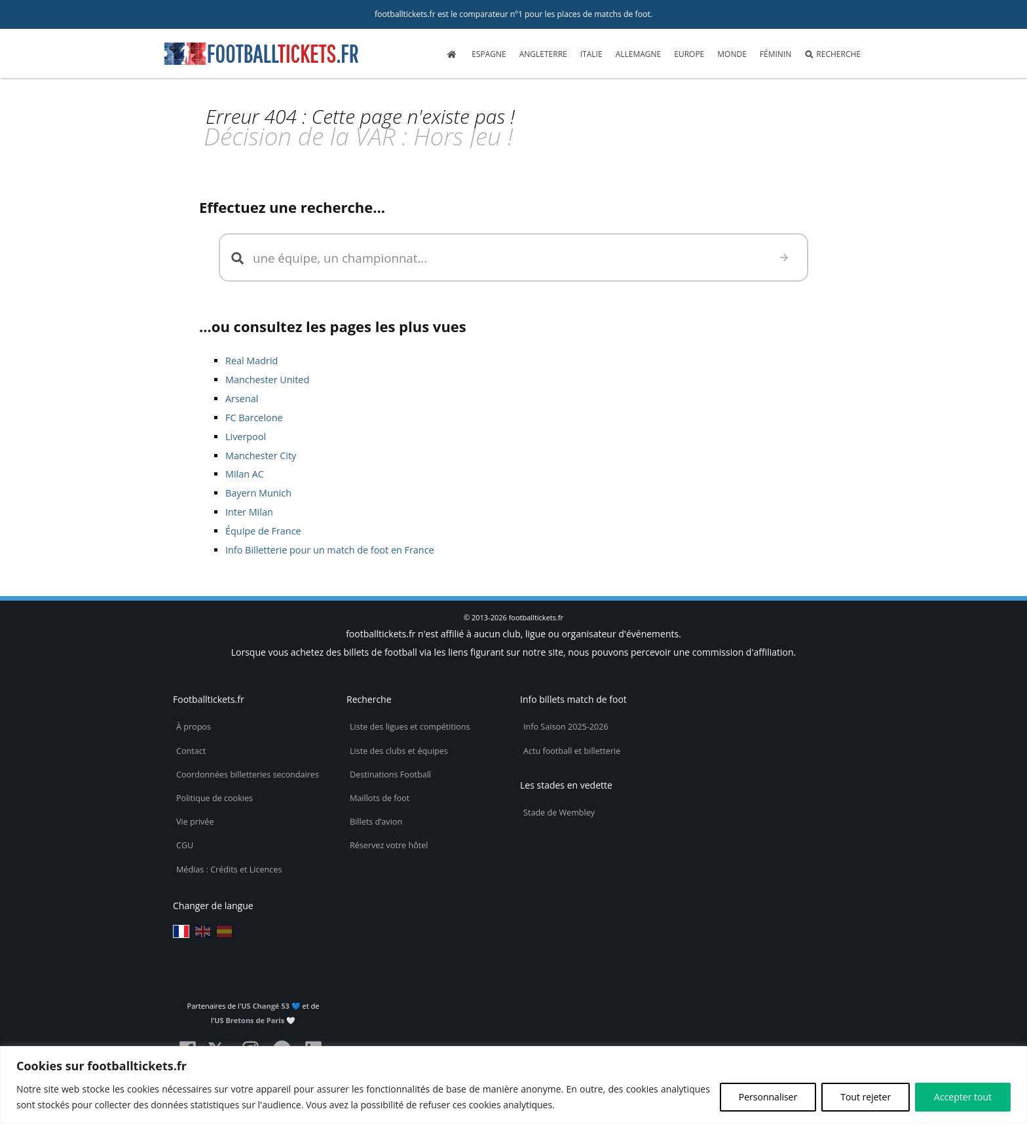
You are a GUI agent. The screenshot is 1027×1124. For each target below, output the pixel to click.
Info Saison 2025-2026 (565, 726)
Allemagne (639, 54)
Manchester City (260, 455)
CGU (184, 845)
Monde (732, 54)
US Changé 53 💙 (270, 1006)
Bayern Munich (258, 493)
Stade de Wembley (559, 812)
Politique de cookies (214, 798)
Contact (191, 751)
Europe (689, 54)
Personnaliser (768, 1097)
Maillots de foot (379, 798)
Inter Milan (249, 512)
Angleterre (543, 54)
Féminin (775, 54)
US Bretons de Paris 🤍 (254, 1020)
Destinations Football (390, 774)
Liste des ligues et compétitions (410, 726)
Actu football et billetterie (571, 751)
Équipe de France (263, 531)
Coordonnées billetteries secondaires (247, 774)
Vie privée (195, 821)
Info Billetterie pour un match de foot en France (329, 550)
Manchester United (267, 379)
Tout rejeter (865, 1097)
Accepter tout (963, 1097)
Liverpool (245, 436)
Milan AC (244, 474)
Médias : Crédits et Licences (229, 869)
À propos (193, 726)
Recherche (832, 54)
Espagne (489, 54)
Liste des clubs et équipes (399, 751)
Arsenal (241, 398)
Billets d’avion (376, 821)
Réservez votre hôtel (389, 845)
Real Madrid (251, 360)
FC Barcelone (254, 417)
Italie (591, 54)
